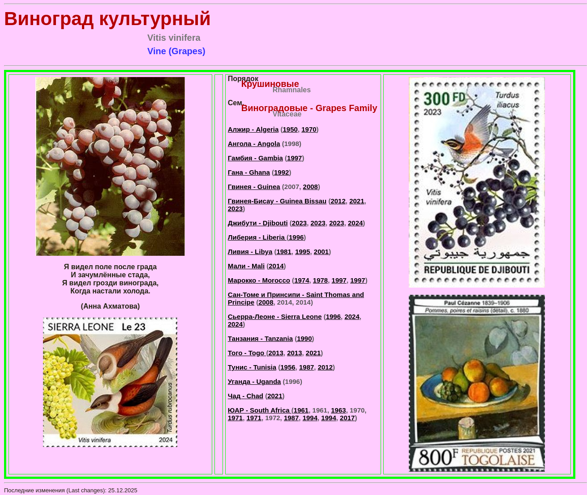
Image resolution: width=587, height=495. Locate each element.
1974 (301, 280)
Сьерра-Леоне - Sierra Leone (275, 316)
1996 (296, 237)
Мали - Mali (246, 266)
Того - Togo (247, 353)
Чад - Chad (245, 396)
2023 (235, 208)
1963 (338, 410)
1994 (310, 418)
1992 (281, 172)
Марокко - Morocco (259, 280)
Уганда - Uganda (254, 381)
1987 (306, 367)
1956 (287, 367)
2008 (310, 186)
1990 (304, 338)
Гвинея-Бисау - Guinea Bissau (277, 201)
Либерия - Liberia (257, 237)
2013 (275, 353)
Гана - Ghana (249, 172)
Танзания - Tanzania (260, 338)
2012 (337, 201)
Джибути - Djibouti (258, 223)
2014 (276, 266)
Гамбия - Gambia (255, 158)
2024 (355, 223)
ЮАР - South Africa (259, 410)
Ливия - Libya (250, 251)
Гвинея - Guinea (254, 186)
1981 (283, 251)
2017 (347, 418)
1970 (308, 129)
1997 (294, 158)
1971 (235, 418)
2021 (356, 201)
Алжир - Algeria (253, 129)
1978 (320, 280)
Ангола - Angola (254, 143)
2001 (321, 251)
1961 (301, 410)
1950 (290, 129)
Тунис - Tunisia (252, 367)
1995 (302, 251)
